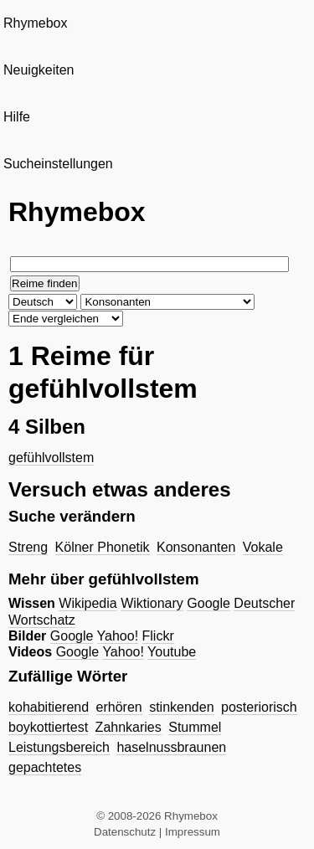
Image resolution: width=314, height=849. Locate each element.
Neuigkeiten (39, 70)
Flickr (158, 636)
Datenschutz (125, 832)
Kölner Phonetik (102, 547)
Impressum (192, 832)
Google (208, 603)
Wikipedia (87, 603)
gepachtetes (44, 767)
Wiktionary (152, 603)
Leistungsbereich (59, 747)
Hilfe (16, 117)
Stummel (194, 727)
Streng (28, 547)
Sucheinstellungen (58, 164)
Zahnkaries (128, 727)
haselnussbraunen (171, 747)
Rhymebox (35, 23)
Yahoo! (118, 636)
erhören (119, 707)
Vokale (263, 547)
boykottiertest (48, 727)
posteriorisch (259, 707)
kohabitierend (48, 707)
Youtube (171, 652)
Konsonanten (196, 547)
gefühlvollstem (51, 457)
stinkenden (181, 707)
